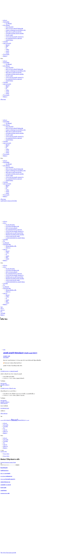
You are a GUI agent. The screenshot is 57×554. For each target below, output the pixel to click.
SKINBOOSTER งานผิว (5, 493)
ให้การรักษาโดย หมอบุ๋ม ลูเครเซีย (8, 552)
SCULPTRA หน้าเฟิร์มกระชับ (12, 226)
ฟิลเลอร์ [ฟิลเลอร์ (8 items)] (14, 420)
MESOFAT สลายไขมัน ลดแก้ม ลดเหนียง (15, 234)
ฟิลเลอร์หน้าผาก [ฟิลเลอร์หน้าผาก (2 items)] (22, 420)
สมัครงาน (8, 247)
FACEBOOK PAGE (5, 408)
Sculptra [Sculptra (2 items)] (7, 420)
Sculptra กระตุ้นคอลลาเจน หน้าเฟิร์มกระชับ (16, 30)
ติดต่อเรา (5, 56)
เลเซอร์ (7, 52)
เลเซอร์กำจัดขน (9, 40)
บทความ (5, 249)
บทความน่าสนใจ (7, 43)
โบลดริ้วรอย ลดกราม (4, 470)
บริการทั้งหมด (6, 25)
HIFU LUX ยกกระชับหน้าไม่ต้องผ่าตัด (14, 28)
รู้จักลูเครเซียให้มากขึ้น (11, 246)
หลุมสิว (7, 51)
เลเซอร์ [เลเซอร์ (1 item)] (28, 420)
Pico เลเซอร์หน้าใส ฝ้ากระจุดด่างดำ (14, 38)
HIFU (7, 46)
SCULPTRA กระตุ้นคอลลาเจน (6, 476)
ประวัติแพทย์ (9, 23)
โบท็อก (7, 49)
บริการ (4, 223)
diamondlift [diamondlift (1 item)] (2, 420)
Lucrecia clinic (4, 451)
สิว (6, 47)
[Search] (17, 465)
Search (2, 464)
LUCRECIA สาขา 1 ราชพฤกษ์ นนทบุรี (9, 371)
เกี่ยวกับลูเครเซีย (7, 244)
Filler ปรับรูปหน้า (10, 26)
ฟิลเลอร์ (7, 45)
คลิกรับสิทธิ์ (5, 357)
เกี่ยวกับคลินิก (6, 22)
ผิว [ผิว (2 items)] (10, 420)
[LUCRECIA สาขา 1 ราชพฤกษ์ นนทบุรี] (1, 369)
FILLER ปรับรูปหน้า (10, 224)
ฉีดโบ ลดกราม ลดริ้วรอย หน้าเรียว (14, 31)
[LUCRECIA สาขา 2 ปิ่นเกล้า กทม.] (1, 386)
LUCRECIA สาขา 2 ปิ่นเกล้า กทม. (8, 388)
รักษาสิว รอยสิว (9, 35)
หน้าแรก (5, 20)
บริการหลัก (5, 424)
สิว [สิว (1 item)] (26, 420)
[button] (28, 58)
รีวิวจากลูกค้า (6, 54)
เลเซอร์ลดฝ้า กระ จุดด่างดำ (6, 484)
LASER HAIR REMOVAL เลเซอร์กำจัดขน (15, 237)
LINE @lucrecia (4, 403)
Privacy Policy (6, 453)
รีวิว (4, 241)
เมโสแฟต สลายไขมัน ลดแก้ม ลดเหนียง (15, 33)
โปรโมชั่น (5, 41)
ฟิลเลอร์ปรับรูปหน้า (4, 467)
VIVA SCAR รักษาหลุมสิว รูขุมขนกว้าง (15, 36)
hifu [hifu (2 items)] (5, 420)
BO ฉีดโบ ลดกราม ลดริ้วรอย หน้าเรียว (14, 233)
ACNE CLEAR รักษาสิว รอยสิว (13, 236)
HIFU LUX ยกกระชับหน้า (11, 228)
